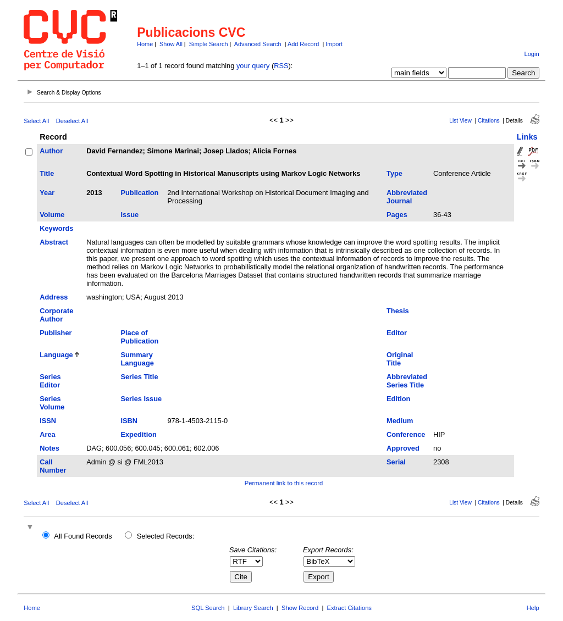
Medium (400, 421)
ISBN (128, 421)
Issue (129, 214)
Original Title (400, 359)
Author (51, 151)
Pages (397, 214)
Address (54, 297)
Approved (403, 448)
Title (47, 173)
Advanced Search (258, 44)
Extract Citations (349, 608)
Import (334, 44)
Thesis (398, 311)
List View (460, 121)
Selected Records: (166, 536)
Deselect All (72, 121)
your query (252, 66)
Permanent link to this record (284, 483)
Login (531, 54)
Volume (52, 214)
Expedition (138, 434)
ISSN (48, 421)
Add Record (303, 44)
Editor (397, 333)
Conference (406, 434)
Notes (49, 448)
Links (527, 136)
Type (394, 173)
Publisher (55, 333)
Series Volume (52, 403)
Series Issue (141, 399)
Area (47, 434)
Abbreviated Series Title (407, 381)
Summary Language (136, 359)
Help (533, 608)
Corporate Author (56, 315)
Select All (36, 121)
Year (47, 192)
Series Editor (50, 381)
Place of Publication (139, 337)
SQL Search (208, 608)
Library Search (253, 608)
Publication (139, 192)
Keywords (56, 228)
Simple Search (208, 44)
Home (145, 44)
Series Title (139, 377)
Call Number (53, 466)
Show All (171, 44)
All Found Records (83, 536)
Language (56, 355)
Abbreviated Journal (407, 196)
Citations (489, 121)
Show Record (300, 608)
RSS (281, 66)
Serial (396, 462)
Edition (398, 399)
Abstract (54, 242)
